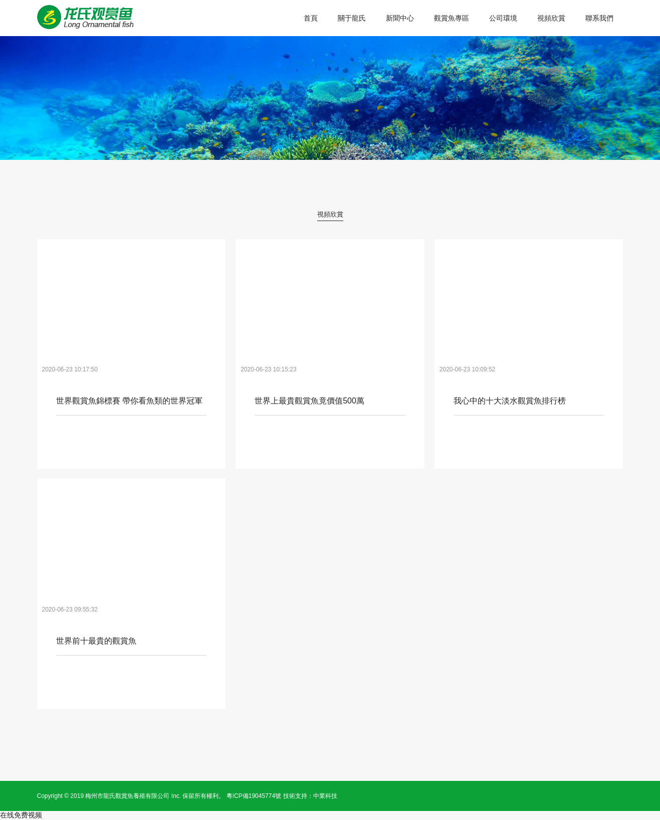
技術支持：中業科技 (310, 795)
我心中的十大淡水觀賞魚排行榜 (510, 401)
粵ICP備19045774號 (254, 795)
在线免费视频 (21, 815)
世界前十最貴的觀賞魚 (96, 641)
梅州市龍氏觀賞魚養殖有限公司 (127, 795)
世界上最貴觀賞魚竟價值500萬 (309, 401)
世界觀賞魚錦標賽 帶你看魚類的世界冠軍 (129, 401)
